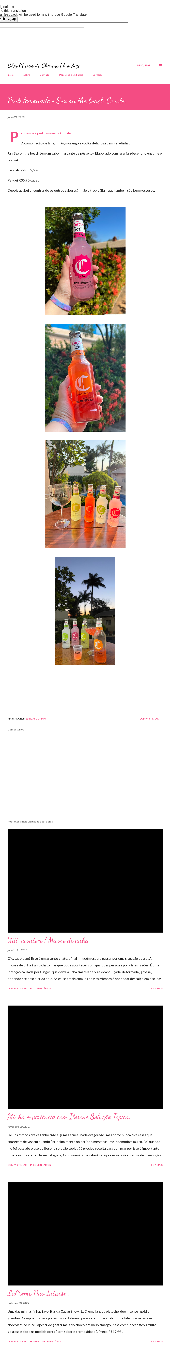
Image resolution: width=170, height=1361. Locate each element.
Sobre (26, 74)
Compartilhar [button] (149, 718)
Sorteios (97, 74)
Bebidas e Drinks (36, 718)
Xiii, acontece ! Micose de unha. (49, 940)
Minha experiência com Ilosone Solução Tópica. (69, 1116)
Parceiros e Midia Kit (71, 74)
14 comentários (40, 988)
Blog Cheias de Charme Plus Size (44, 65)
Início (11, 74)
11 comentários (40, 1164)
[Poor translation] (12, 19)
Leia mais (157, 988)
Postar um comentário (45, 1341)
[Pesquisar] (143, 65)
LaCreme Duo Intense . (39, 1293)
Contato (45, 74)
